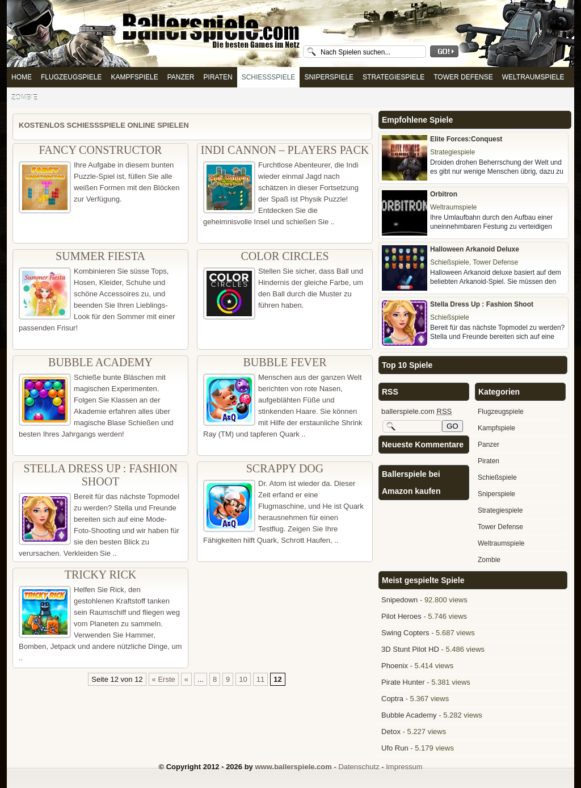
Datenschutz (358, 766)
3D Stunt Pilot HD (410, 649)
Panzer (181, 77)
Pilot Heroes (401, 616)
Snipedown (399, 600)
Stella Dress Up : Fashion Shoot (100, 475)
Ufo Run (395, 748)
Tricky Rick (100, 574)
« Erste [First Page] (163, 679)
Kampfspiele (134, 77)
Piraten (218, 77)
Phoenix (394, 665)
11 (260, 679)
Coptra (392, 698)
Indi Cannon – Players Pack (285, 150)
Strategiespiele (393, 77)
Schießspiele (269, 77)
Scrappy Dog (285, 468)
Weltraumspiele (533, 77)
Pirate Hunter (403, 682)
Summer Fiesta (100, 256)
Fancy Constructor (100, 150)
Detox (391, 731)
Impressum (404, 766)
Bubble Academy (100, 362)
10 (243, 679)
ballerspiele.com (416, 411)
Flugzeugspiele (71, 77)
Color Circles (285, 256)
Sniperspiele (328, 77)
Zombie (24, 98)
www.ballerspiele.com (293, 766)
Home (21, 77)
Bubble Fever (284, 362)
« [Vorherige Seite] (186, 679)
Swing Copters (405, 632)
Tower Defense (462, 77)
